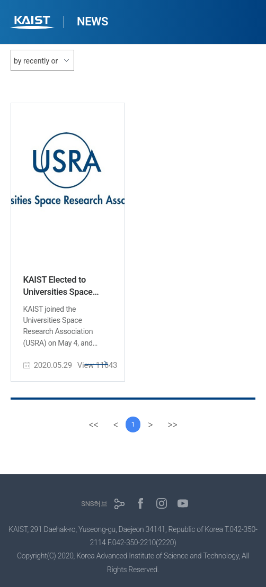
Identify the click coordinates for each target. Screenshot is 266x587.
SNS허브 (94, 504)
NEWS (92, 21)
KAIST (33, 23)
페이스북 (140, 503)
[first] (94, 424)
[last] (172, 424)
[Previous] (116, 424)
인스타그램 (161, 503)
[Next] (150, 424)
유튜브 (183, 503)
